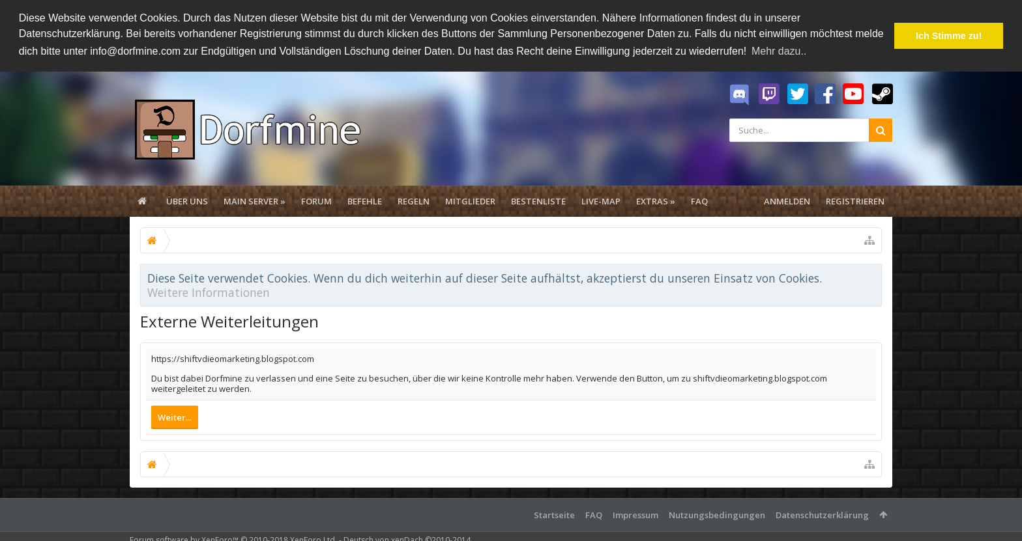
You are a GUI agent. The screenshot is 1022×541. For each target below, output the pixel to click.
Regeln (414, 200)
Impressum (635, 514)
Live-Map (600, 200)
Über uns (187, 200)
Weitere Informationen (208, 291)
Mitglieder (470, 200)
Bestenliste (538, 200)
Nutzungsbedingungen (717, 514)
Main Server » (254, 200)
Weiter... (175, 416)
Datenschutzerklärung (822, 514)
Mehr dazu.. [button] (779, 51)
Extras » (655, 200)
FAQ (699, 200)
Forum (316, 200)
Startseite (554, 514)
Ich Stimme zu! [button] (949, 36)
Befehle (364, 200)
